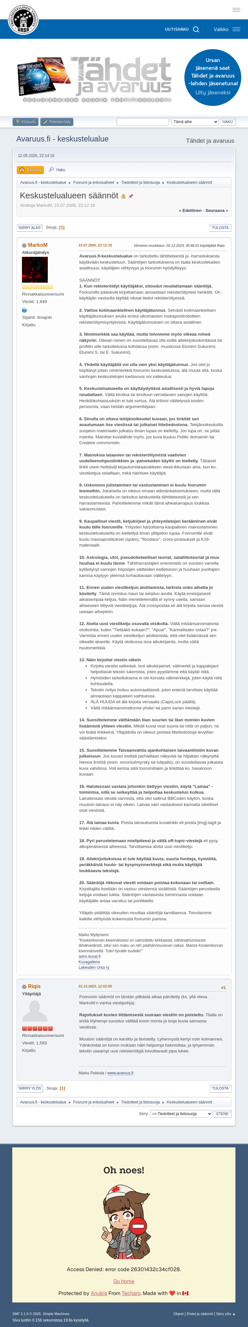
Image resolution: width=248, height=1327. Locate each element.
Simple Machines (56, 1314)
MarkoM (37, 245)
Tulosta (220, 228)
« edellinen (190, 210)
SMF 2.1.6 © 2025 (26, 1314)
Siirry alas (29, 228)
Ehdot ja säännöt (200, 1314)
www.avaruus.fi (121, 1073)
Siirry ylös (29, 1088)
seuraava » (216, 210)
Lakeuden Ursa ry (93, 967)
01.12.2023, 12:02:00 (95, 986)
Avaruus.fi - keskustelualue (62, 138)
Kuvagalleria (89, 962)
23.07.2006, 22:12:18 (95, 245)
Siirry (143, 1113)
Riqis (34, 986)
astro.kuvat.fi (89, 956)
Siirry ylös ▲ (225, 1314)
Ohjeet (178, 1314)
